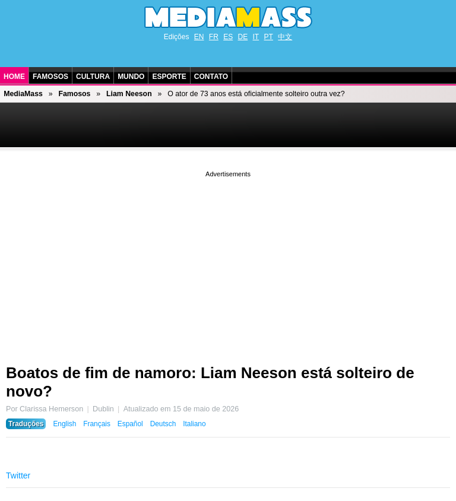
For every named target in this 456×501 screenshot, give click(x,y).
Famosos (50, 76)
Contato (211, 76)
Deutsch (163, 424)
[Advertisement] (228, 263)
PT (268, 37)
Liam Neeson (129, 94)
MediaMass (23, 94)
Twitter (18, 475)
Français (96, 424)
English (64, 424)
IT (256, 37)
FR (213, 37)
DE (243, 37)
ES (228, 37)
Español (130, 424)
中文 (285, 37)
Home (14, 76)
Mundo (131, 76)
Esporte (169, 76)
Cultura (93, 76)
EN (199, 37)
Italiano (194, 424)
